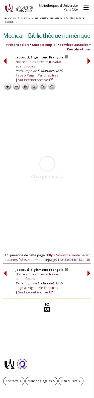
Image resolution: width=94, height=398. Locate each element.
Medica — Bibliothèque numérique (46, 35)
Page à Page (25, 75)
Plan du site (69, 381)
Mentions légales (40, 381)
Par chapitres (48, 75)
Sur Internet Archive (33, 79)
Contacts (12, 381)
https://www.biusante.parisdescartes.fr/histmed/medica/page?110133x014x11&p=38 (48, 257)
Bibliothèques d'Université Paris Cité (58, 7)
